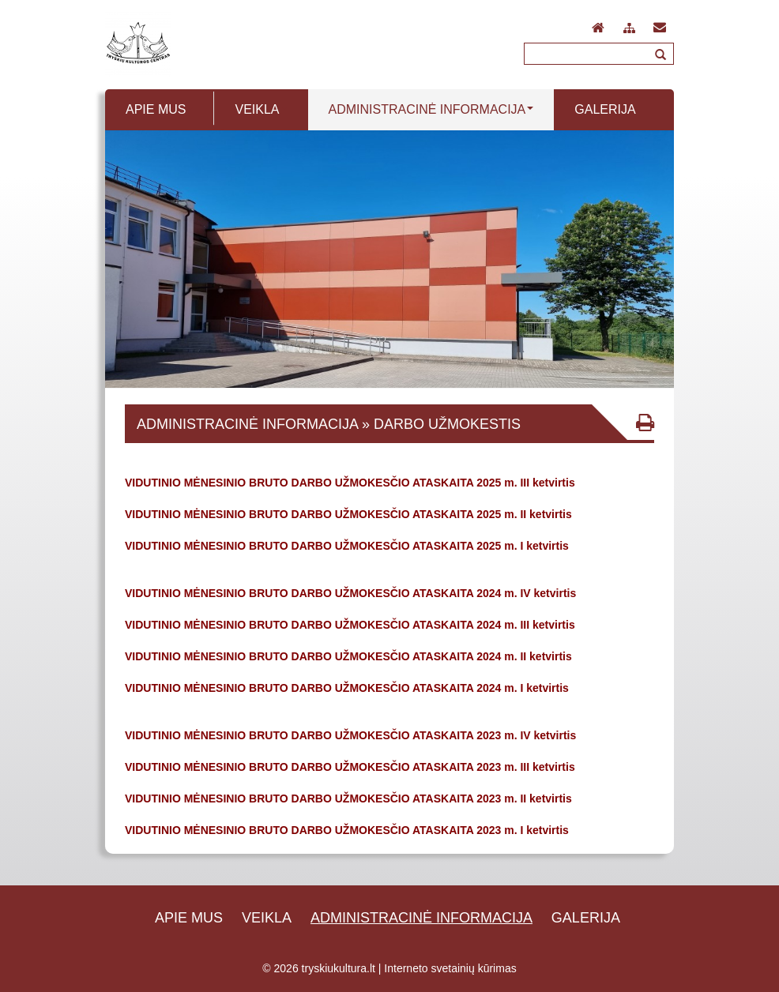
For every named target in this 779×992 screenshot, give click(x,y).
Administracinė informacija (421, 918)
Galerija (585, 918)
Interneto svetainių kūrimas (450, 968)
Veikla (267, 918)
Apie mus (189, 918)
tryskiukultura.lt (338, 968)
